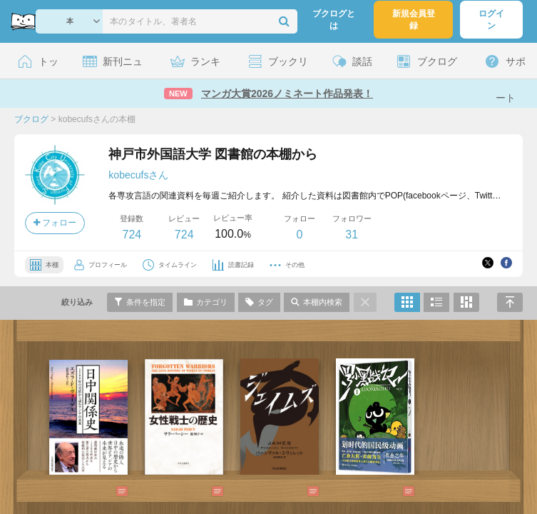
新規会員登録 (413, 20)
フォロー (55, 223)
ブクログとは (333, 20)
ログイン (491, 20)
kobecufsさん (138, 175)
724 (131, 234)
